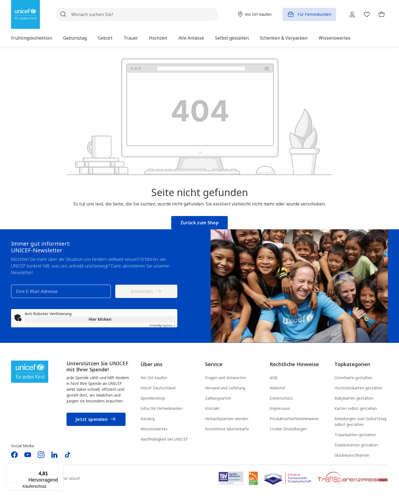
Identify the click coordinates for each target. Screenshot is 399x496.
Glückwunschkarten (351, 455)
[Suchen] (63, 14)
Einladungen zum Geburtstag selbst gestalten (360, 421)
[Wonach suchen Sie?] (135, 14)
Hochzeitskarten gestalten (358, 387)
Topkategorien (352, 364)
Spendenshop (152, 398)
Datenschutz (281, 398)
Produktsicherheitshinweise (294, 418)
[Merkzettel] (365, 14)
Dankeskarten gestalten (356, 445)
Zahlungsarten (218, 398)
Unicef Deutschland (157, 387)
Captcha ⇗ (162, 325)
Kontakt (212, 408)
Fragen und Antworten (225, 377)
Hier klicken (100, 319)
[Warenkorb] (381, 14)
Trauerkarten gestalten (355, 434)
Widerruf (277, 387)
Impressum (280, 408)
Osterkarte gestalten (353, 377)
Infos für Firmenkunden (161, 408)
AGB (274, 377)
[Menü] (60, 465)
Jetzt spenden (96, 419)
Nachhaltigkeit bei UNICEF (164, 439)
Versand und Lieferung (225, 387)
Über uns (151, 364)
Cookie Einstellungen (288, 428)
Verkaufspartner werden (226, 418)
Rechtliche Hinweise (294, 364)
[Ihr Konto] (350, 14)
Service (213, 364)
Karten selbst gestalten (355, 408)
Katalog (147, 418)
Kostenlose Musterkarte (227, 428)
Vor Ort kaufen (153, 377)
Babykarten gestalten (354, 398)
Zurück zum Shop (199, 223)
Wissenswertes (154, 428)
